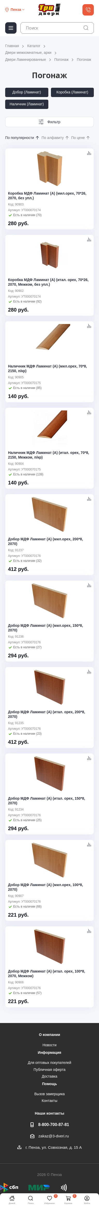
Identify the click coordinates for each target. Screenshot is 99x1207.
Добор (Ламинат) (26, 92)
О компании (49, 1035)
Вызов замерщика (49, 1094)
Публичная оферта (50, 1070)
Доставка (49, 1076)
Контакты (49, 1101)
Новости (49, 1045)
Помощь (49, 1084)
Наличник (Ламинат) (27, 104)
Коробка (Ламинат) (72, 92)
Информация (49, 1052)
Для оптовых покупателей (49, 1063)
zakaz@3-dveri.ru (54, 1136)
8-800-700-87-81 (53, 1124)
